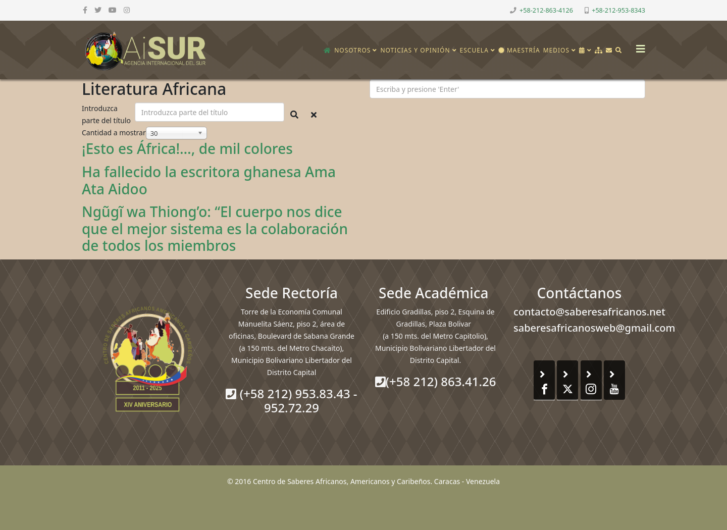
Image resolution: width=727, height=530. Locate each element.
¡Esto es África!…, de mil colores (187, 148)
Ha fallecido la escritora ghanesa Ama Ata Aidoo (209, 180)
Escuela (474, 50)
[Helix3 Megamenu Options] (638, 46)
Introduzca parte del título (107, 114)
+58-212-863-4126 (546, 10)
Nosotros (352, 50)
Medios (556, 50)
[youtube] (113, 10)
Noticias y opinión (415, 50)
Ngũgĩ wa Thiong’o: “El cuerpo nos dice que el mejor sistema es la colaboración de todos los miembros (215, 228)
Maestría (519, 50)
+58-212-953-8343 (618, 10)
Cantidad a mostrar (114, 132)
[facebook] (85, 10)
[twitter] (97, 10)
